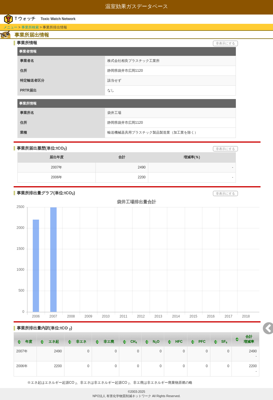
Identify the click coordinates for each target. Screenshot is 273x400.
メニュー (10, 27)
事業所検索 (30, 27)
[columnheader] (25, 339)
